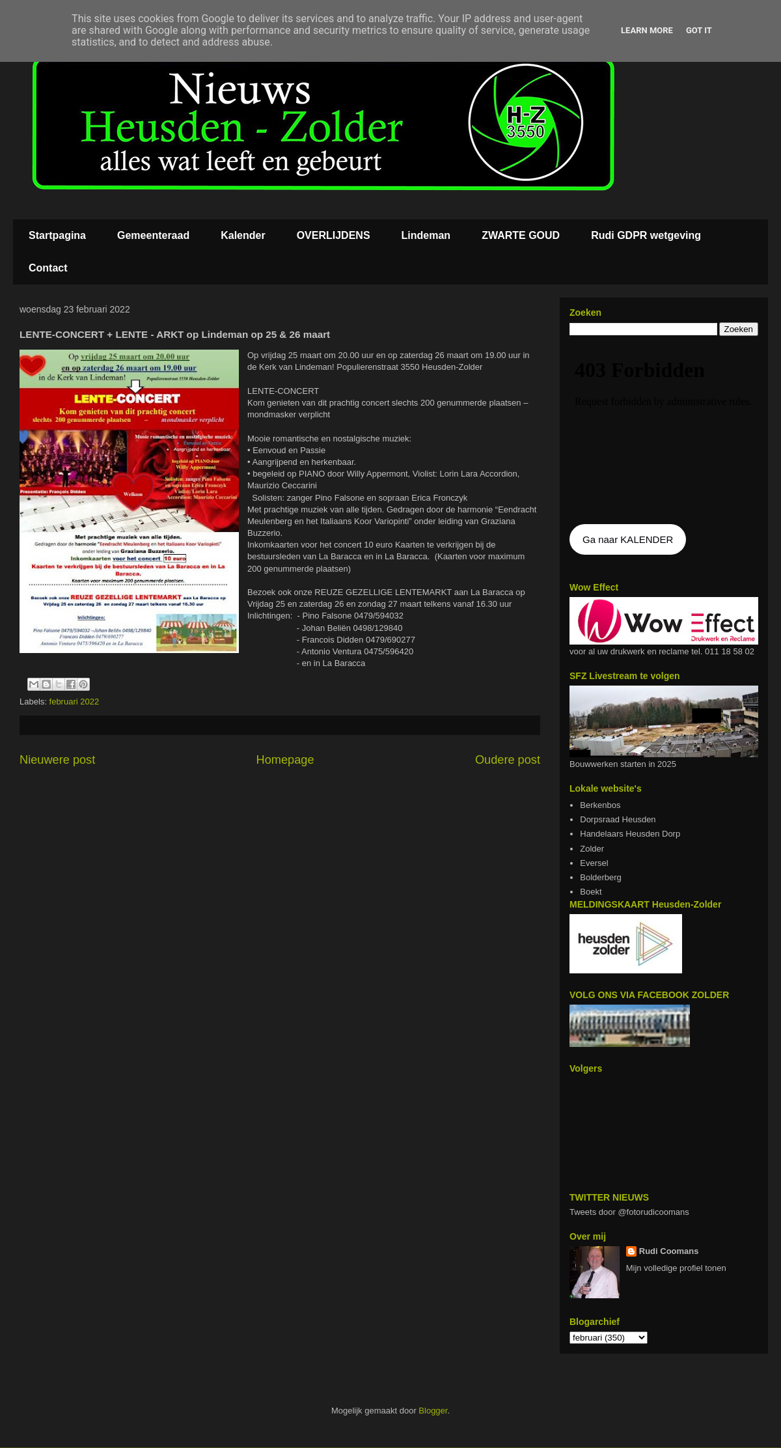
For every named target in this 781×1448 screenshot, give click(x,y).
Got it (699, 30)
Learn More (647, 30)
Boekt (590, 892)
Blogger (432, 1410)
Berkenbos (600, 805)
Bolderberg (601, 877)
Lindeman (426, 235)
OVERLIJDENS (333, 235)
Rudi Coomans (669, 1251)
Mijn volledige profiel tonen (676, 1268)
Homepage (285, 759)
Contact (48, 267)
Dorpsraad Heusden (617, 819)
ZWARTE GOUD (521, 235)
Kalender (243, 235)
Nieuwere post (57, 759)
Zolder (592, 849)
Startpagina (57, 235)
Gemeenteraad (153, 235)
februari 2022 (74, 701)
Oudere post (507, 759)
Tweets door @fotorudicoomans (629, 1212)
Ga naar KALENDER (627, 539)
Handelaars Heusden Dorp (630, 834)
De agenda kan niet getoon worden (663, 431)
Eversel (594, 863)
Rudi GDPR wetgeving (646, 235)
